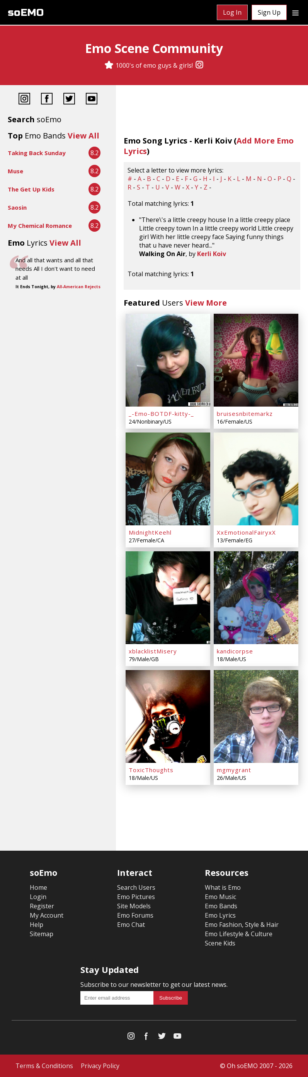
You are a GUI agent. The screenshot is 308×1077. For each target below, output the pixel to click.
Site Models (134, 906)
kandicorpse (235, 651)
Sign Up (269, 12)
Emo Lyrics (220, 915)
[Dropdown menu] (295, 12)
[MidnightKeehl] (168, 479)
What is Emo (223, 887)
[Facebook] (47, 99)
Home (38, 887)
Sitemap (41, 934)
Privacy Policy (100, 1066)
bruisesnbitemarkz (245, 413)
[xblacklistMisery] (168, 597)
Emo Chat (131, 924)
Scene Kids (220, 943)
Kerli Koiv (211, 254)
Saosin (17, 207)
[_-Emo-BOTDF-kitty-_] (168, 360)
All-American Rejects (78, 286)
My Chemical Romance (40, 225)
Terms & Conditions (44, 1066)
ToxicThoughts (151, 770)
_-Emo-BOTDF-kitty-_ (161, 413)
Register (42, 906)
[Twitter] (69, 99)
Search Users (136, 887)
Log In (232, 12)
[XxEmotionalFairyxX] (256, 479)
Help (36, 924)
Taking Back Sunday (37, 153)
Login (38, 896)
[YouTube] (91, 99)
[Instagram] (199, 65)
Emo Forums (135, 915)
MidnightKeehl (150, 532)
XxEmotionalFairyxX (246, 532)
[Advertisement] (58, 317)
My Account (46, 915)
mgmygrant (234, 770)
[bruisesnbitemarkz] (256, 360)
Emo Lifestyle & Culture (238, 934)
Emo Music (220, 896)
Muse (15, 171)
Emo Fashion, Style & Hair (242, 924)
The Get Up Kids (31, 189)
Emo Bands (221, 906)
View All (83, 135)
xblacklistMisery (153, 651)
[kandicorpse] (256, 597)
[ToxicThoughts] (168, 716)
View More (206, 302)
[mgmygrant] (256, 716)
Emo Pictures (136, 896)
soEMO (26, 13)
